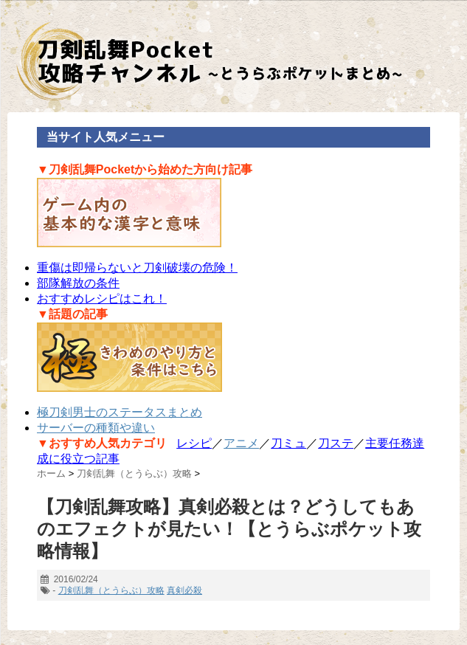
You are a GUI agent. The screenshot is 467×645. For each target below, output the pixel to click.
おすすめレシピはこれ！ (102, 298)
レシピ (194, 443)
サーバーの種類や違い (96, 427)
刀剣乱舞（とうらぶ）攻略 (111, 590)
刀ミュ (288, 443)
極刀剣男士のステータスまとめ (119, 412)
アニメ (241, 443)
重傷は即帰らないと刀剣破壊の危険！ (137, 267)
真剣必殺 (184, 590)
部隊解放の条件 (78, 283)
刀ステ (335, 443)
